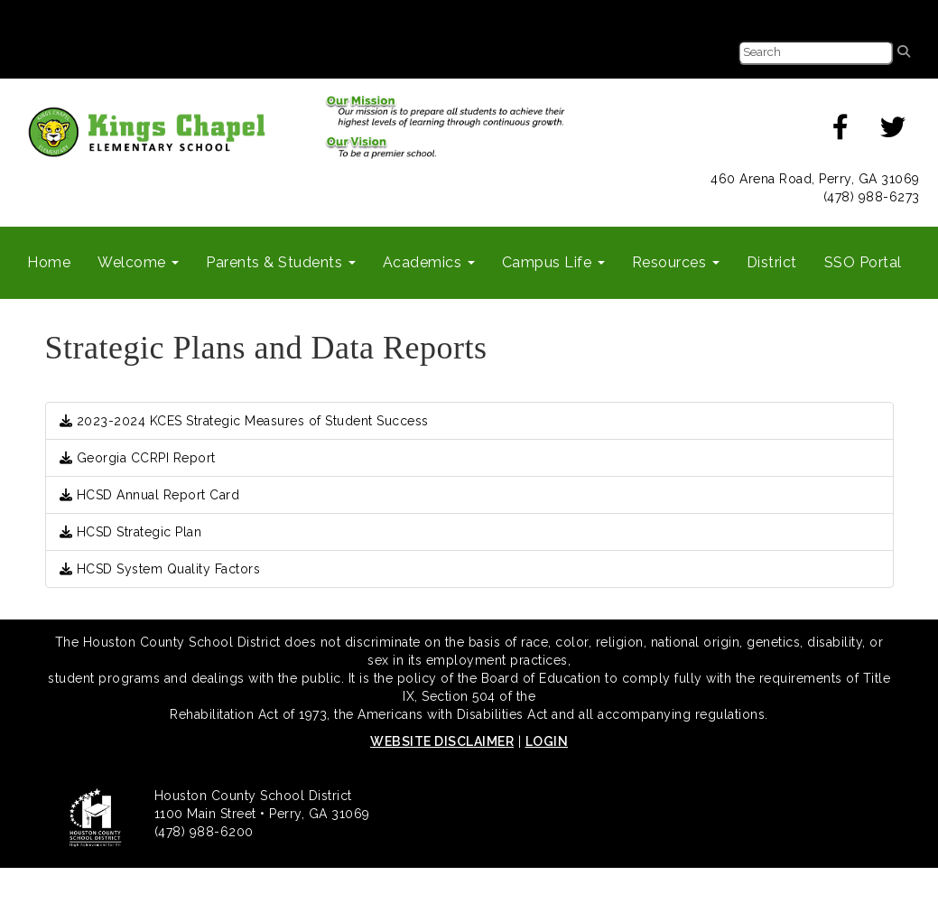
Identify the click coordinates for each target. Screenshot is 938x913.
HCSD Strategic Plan (131, 532)
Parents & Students (281, 262)
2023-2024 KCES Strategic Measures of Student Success (244, 421)
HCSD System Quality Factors (160, 569)
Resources (676, 262)
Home (48, 262)
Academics (429, 262)
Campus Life (553, 262)
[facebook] (841, 132)
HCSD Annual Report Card (150, 495)
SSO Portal (863, 262)
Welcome (138, 262)
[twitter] (893, 132)
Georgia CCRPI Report (138, 458)
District (772, 262)
